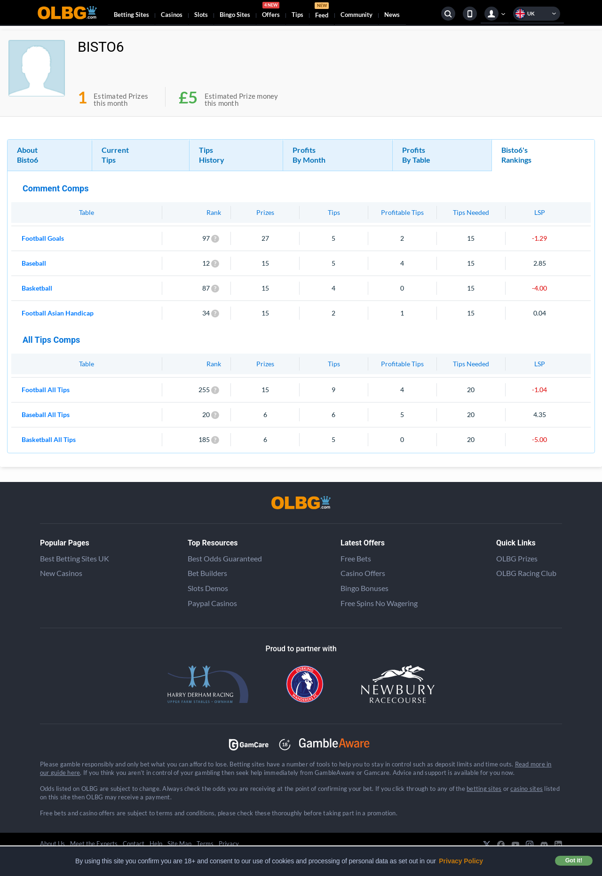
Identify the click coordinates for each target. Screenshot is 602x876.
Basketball (37, 288)
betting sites (484, 788)
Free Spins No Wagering (379, 603)
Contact (133, 843)
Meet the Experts (94, 843)
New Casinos (61, 572)
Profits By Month (309, 154)
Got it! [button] (573, 860)
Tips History (211, 154)
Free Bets (356, 558)
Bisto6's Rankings (516, 154)
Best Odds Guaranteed (225, 558)
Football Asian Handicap (58, 313)
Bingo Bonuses (364, 588)
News (392, 14)
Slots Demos (208, 588)
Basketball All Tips (49, 439)
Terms (205, 843)
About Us (52, 843)
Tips (297, 14)
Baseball (34, 263)
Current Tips (115, 154)
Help (156, 843)
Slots (201, 14)
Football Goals (43, 238)
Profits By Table (416, 154)
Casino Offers (363, 572)
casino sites (526, 788)
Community (356, 14)
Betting (131, 14)
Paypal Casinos (212, 603)
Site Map (179, 843)
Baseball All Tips (46, 414)
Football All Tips (46, 390)
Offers (271, 11)
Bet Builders (207, 572)
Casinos (171, 14)
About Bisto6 (27, 154)
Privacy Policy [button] (461, 861)
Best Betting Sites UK (74, 558)
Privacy (229, 843)
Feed (322, 11)
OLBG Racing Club (526, 572)
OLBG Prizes (517, 558)
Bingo (235, 14)
